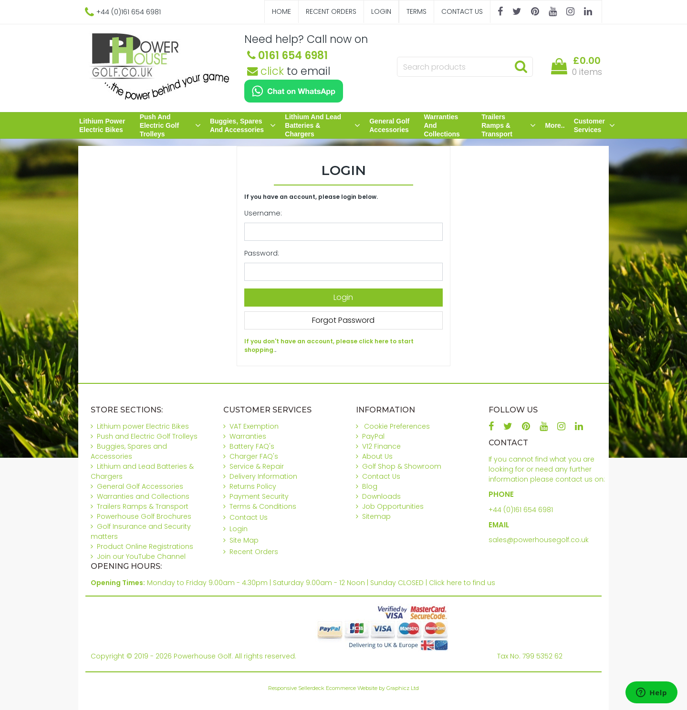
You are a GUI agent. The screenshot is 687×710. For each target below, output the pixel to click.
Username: (263, 213)
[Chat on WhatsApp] (293, 91)
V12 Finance (381, 446)
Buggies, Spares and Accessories (243, 125)
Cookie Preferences (397, 426)
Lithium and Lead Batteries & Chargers (322, 125)
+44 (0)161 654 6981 (521, 509)
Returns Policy (252, 486)
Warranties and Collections (441, 125)
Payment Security (259, 496)
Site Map (244, 540)
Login (381, 11)
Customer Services (594, 125)
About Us (377, 456)
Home (281, 11)
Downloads (381, 496)
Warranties (247, 436)
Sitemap (376, 516)
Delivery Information (263, 476)
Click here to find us (462, 582)
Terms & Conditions (262, 506)
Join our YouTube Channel (141, 556)
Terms (416, 11)
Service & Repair (256, 466)
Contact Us (462, 11)
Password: (261, 253)
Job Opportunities (393, 506)
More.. (554, 125)
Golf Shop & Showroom (401, 466)
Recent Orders (331, 11)
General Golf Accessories (389, 125)
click (265, 71)
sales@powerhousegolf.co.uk (539, 540)
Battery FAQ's (251, 446)
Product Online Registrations (145, 546)
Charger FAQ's (253, 456)
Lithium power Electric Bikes (102, 125)
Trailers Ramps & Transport (508, 125)
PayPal (373, 436)
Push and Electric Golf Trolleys (170, 125)
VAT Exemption (254, 426)
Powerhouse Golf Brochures (144, 516)
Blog (369, 486)
